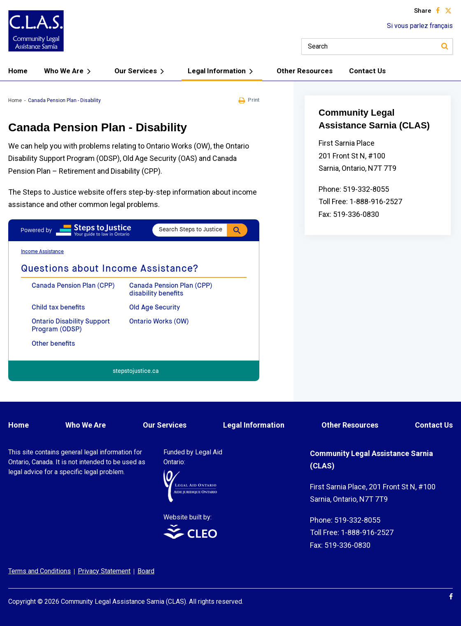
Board (145, 571)
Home (18, 71)
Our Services (140, 71)
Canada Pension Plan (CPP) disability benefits (170, 290)
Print (248, 100)
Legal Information (222, 71)
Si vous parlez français (420, 26)
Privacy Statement (104, 571)
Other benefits (53, 344)
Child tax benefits (58, 308)
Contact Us (367, 71)
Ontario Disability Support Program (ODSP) (71, 326)
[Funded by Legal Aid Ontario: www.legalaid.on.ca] (190, 500)
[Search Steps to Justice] (199, 230)
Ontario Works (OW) (159, 322)
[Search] (444, 46)
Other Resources (305, 71)
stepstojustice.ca (136, 371)
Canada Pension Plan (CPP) (73, 286)
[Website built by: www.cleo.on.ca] (190, 536)
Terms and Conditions (39, 571)
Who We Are (69, 71)
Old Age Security (154, 308)
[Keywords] (377, 46)
